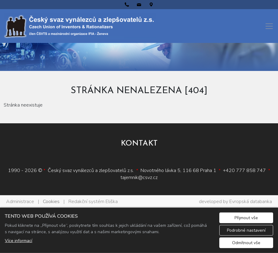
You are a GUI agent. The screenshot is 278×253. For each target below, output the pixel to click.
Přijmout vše (246, 218)
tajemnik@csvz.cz (139, 177)
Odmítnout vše (246, 243)
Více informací (18, 241)
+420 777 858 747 (244, 170)
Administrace (20, 201)
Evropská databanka (250, 201)
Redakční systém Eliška (93, 201)
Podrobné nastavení (246, 230)
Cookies (51, 201)
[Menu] (269, 26)
